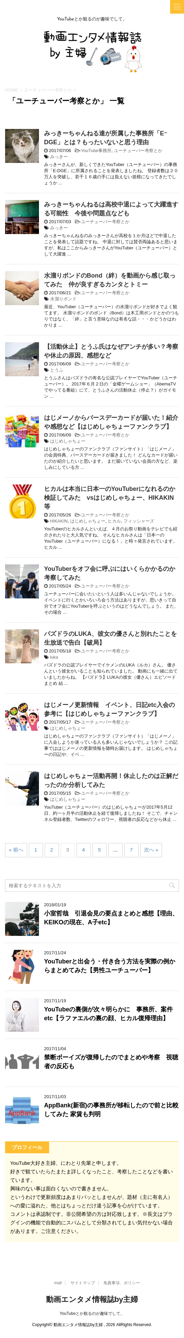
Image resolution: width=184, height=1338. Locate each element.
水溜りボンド (63, 298)
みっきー (59, 156)
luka (54, 657)
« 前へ (16, 850)
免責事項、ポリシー (121, 1283)
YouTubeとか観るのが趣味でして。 (92, 1313)
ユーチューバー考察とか (138, 150)
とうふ (56, 370)
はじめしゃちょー (67, 441)
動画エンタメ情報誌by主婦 (92, 1299)
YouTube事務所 (96, 150)
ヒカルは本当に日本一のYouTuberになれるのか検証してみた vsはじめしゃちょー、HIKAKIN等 (109, 497)
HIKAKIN (59, 521)
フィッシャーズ (138, 521)
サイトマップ (82, 1283)
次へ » (151, 850)
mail (58, 1283)
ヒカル (114, 521)
